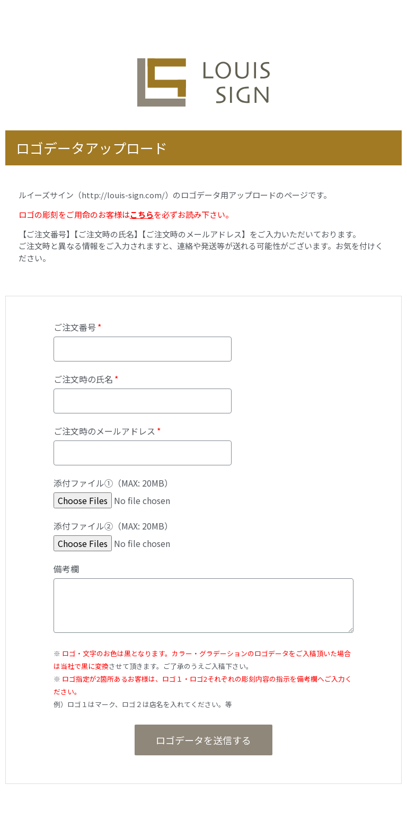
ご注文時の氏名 (83, 380)
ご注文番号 (75, 328)
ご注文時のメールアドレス (104, 432)
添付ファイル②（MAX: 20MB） (113, 527)
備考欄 (66, 570)
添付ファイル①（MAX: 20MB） (113, 484)
